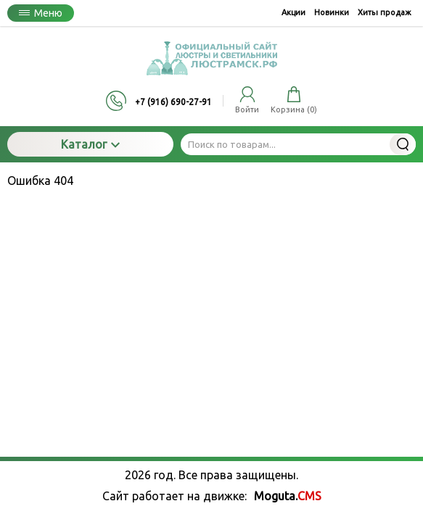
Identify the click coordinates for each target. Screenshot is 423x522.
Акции (293, 12)
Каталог (90, 144)
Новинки (331, 12)
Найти (402, 144)
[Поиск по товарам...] (298, 144)
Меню (40, 13)
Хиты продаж (384, 12)
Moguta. (287, 495)
